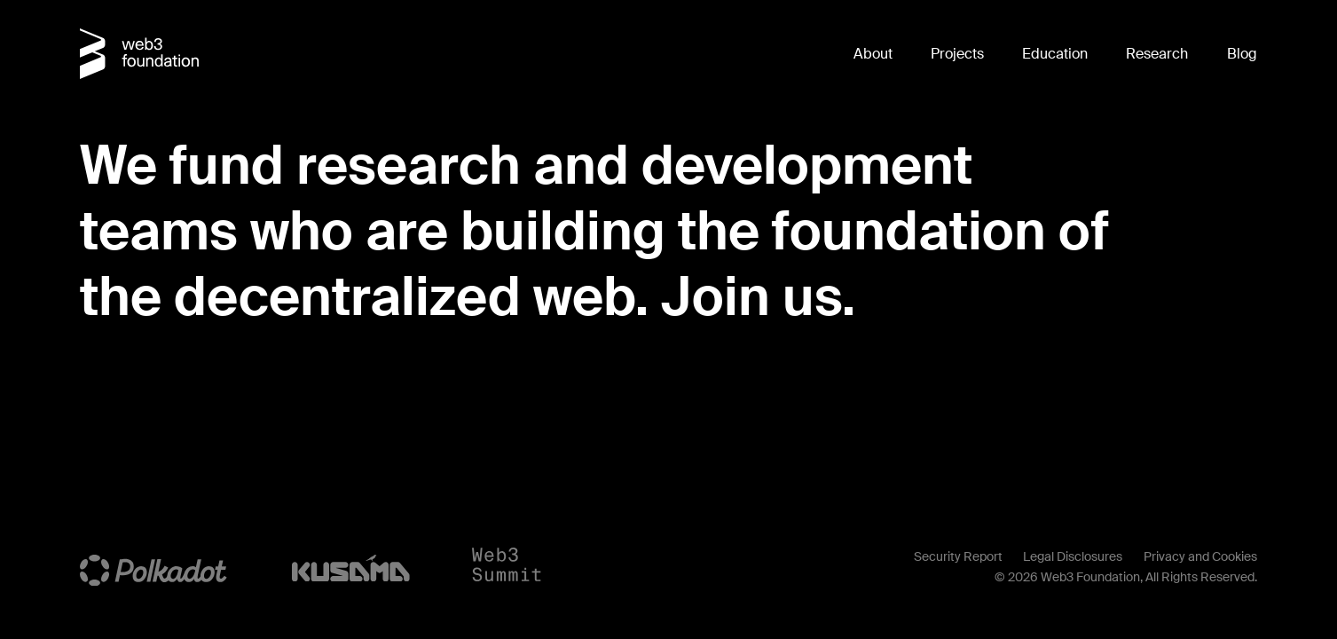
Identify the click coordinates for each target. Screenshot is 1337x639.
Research (1157, 53)
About (873, 53)
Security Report (958, 556)
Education (1055, 53)
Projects (957, 53)
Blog (1242, 53)
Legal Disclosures (1072, 556)
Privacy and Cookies (1200, 556)
